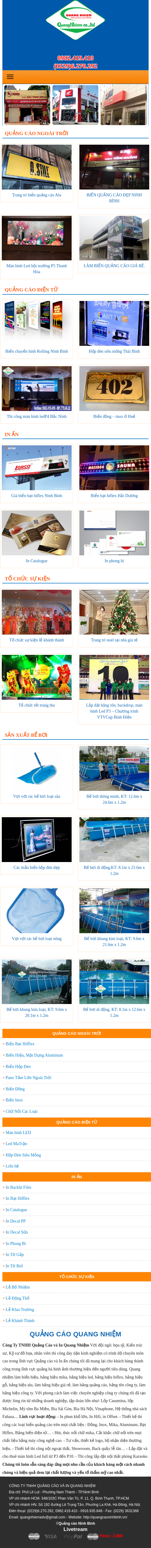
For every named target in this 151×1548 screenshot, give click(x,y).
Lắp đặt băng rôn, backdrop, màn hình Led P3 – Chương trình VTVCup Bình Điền (114, 711)
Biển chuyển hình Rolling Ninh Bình (36, 351)
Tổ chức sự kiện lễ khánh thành (36, 640)
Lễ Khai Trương (20, 1309)
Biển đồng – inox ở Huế (114, 416)
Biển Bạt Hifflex (20, 1044)
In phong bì (114, 561)
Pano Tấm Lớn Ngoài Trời (28, 1077)
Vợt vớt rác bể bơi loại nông (37, 938)
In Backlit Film (18, 1187)
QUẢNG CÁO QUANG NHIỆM (75, 1334)
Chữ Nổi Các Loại (22, 1111)
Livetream (75, 1529)
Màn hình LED (18, 1132)
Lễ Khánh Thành (20, 1320)
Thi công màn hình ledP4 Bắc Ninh (37, 416)
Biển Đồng (15, 1089)
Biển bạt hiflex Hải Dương (114, 495)
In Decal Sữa (17, 1232)
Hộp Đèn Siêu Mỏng (23, 1155)
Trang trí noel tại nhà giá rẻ (114, 640)
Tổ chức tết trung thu (37, 705)
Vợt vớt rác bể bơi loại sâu (36, 796)
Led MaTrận (16, 1143)
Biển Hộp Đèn (18, 1066)
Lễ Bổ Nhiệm (18, 1287)
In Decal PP (16, 1221)
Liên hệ (12, 1166)
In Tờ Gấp (15, 1254)
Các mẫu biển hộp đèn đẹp (36, 867)
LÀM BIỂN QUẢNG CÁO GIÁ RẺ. (114, 266)
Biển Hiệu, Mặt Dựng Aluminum (34, 1055)
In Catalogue (36, 561)
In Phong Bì (16, 1243)
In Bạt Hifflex (18, 1198)
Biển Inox (14, 1100)
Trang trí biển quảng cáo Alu (36, 195)
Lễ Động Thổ (17, 1298)
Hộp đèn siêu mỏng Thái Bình (114, 351)
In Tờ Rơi (14, 1266)
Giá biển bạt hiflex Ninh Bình (36, 495)
